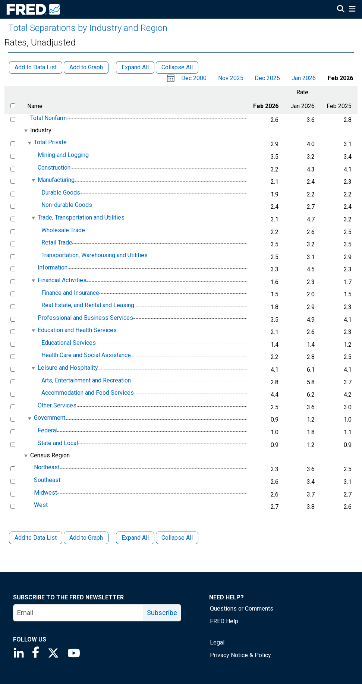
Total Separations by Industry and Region (87, 28)
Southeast (47, 479)
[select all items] (12, 105)
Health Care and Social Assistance (86, 355)
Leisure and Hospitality (68, 367)
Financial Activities (62, 280)
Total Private (50, 142)
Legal (217, 642)
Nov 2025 (230, 78)
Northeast (47, 467)
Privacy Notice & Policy (240, 655)
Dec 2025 (267, 78)
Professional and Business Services (85, 317)
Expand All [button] (135, 67)
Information (52, 267)
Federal (47, 430)
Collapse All (177, 537)
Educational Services (68, 342)
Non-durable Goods (66, 205)
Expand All (135, 537)
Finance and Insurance (70, 292)
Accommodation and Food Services (87, 392)
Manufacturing (56, 179)
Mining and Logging (63, 154)
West (41, 504)
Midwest (45, 492)
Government (49, 418)
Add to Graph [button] (86, 67)
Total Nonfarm (48, 118)
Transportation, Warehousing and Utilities (94, 255)
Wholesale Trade (63, 230)
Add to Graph (86, 537)
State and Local (58, 443)
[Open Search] (341, 9)
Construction (54, 167)
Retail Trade (56, 242)
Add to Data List (36, 537)
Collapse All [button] (177, 67)
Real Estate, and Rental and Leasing (87, 305)
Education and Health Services (77, 330)
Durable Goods (60, 192)
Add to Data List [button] (36, 67)
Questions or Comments (241, 608)
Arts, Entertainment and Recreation (86, 380)
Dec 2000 (194, 78)
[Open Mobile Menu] (352, 9)
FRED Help (224, 621)
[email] (78, 613)
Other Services (57, 405)
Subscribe (162, 613)
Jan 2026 (304, 78)
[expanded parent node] (25, 130)
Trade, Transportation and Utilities (81, 217)
